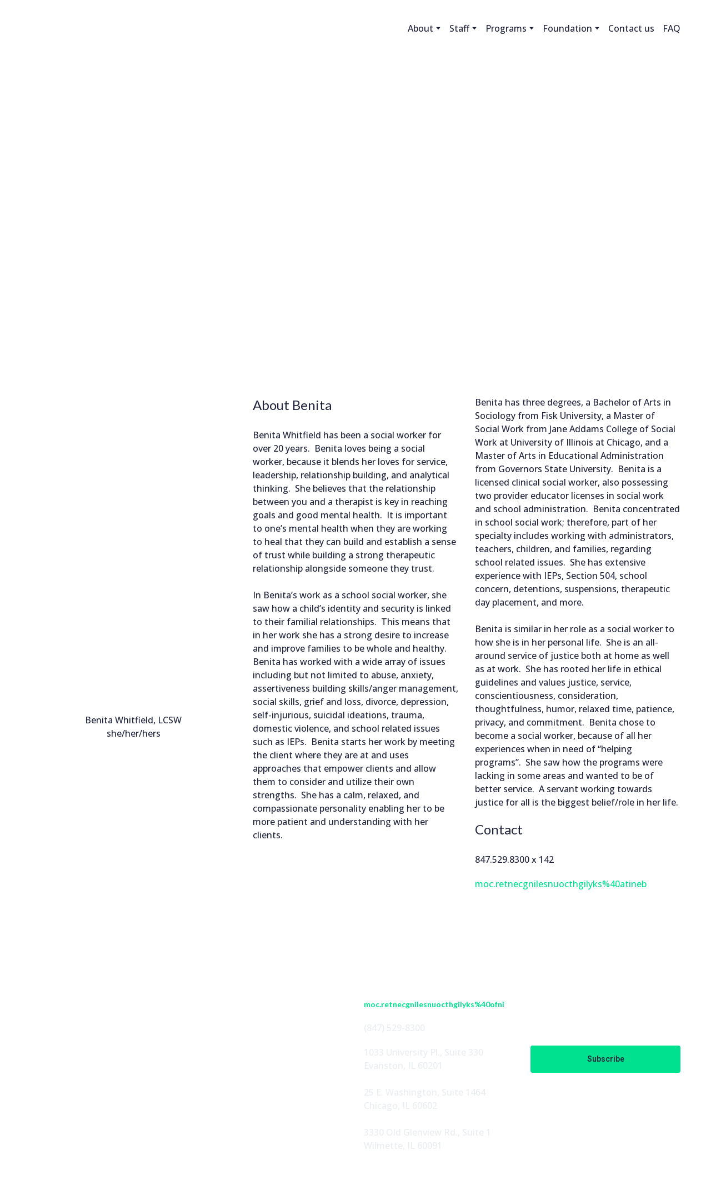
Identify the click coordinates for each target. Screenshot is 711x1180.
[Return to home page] (69, 28)
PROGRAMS (222, 1015)
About (420, 28)
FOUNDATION (227, 1033)
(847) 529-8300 (394, 1028)
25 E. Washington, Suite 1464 (424, 1092)
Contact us (631, 28)
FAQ (671, 28)
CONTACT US (225, 1069)
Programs (506, 28)
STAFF (210, 998)
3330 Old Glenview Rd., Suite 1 (427, 1132)
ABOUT (212, 980)
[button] (39, 1059)
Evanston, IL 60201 (403, 1065)
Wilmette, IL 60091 (403, 1145)
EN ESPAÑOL (224, 1051)
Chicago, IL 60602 (400, 1105)
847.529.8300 (502, 859)
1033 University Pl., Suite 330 (423, 1052)
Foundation (567, 28)
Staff (459, 28)
